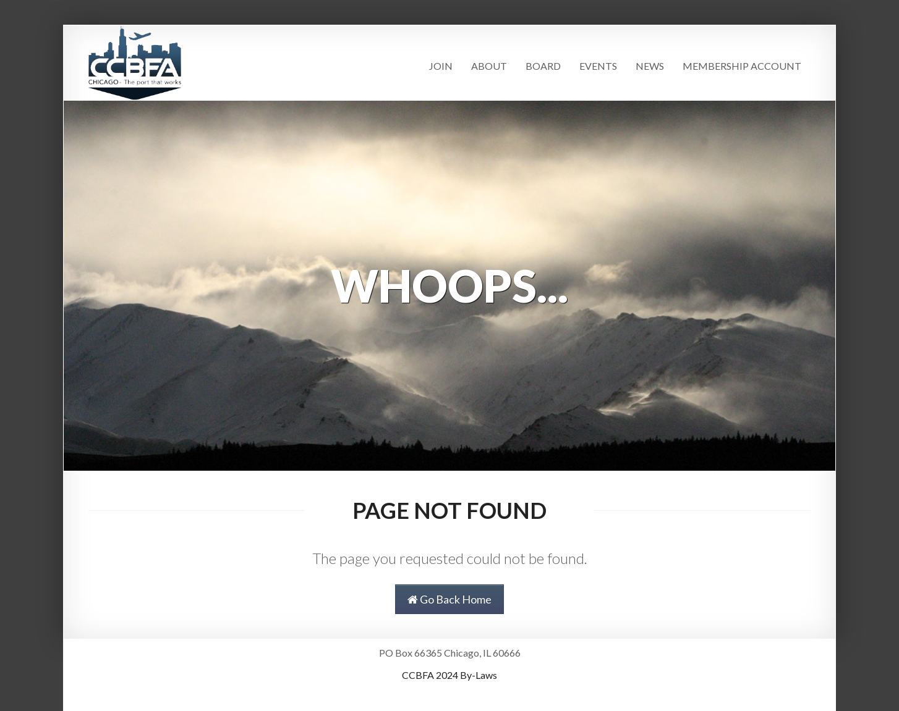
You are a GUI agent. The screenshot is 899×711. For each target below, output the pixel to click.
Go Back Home (449, 599)
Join (441, 66)
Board (543, 66)
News (650, 66)
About (489, 66)
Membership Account (742, 66)
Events (598, 66)
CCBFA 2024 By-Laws (449, 675)
